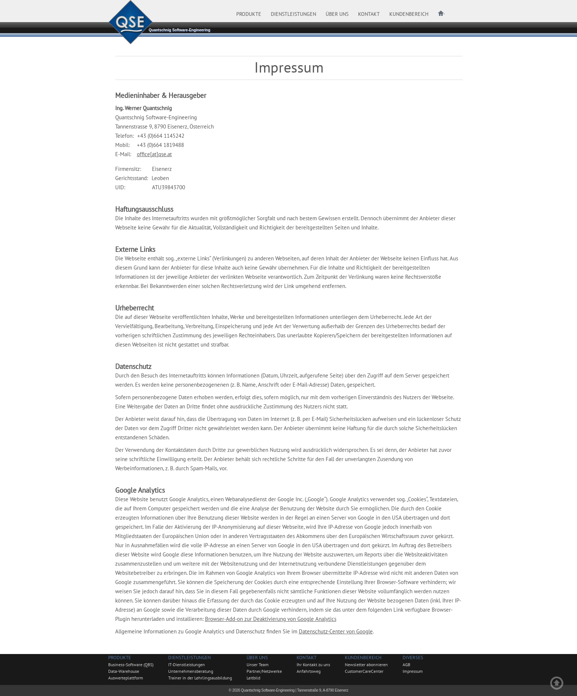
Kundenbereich (363, 657)
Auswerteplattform (125, 678)
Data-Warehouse (123, 671)
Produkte (119, 657)
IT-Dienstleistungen (186, 664)
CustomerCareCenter (364, 671)
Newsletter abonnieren (366, 664)
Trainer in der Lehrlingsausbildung (200, 678)
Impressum (413, 671)
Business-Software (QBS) (130, 664)
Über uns (257, 657)
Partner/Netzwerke (264, 671)
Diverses (413, 657)
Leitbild (253, 678)
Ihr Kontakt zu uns (313, 664)
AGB (406, 664)
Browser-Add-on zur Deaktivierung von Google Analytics (270, 618)
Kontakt (306, 657)
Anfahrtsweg (309, 671)
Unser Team (258, 664)
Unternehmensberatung (190, 671)
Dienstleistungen (189, 657)
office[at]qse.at (154, 154)
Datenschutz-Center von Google (336, 631)
